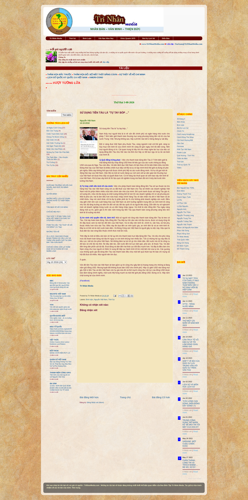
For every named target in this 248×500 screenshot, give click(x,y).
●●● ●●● (49, 83)
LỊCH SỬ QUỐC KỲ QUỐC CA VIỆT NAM (67, 77)
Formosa (180, 146)
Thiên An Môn (182, 158)
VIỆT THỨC (54, 340)
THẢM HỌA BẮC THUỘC (59, 74)
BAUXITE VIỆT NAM (58, 294)
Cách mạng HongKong (185, 134)
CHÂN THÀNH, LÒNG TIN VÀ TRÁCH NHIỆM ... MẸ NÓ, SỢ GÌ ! (190, 463)
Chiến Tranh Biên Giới (54, 134)
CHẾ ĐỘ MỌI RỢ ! (53, 212)
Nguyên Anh (181, 209)
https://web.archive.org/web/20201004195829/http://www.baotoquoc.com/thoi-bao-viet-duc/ (61, 331)
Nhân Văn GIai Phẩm (54, 149)
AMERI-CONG (96, 77)
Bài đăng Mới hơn (89, 397)
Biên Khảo (181, 122)
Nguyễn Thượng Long (185, 215)
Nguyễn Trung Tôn (184, 218)
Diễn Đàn (166, 38)
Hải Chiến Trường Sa (54, 143)
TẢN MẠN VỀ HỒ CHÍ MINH (57, 207)
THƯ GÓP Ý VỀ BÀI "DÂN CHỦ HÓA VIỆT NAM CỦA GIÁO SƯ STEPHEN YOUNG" (58, 218)
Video (179, 168)
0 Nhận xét (187, 294)
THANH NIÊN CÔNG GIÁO (60, 373)
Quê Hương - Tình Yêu (185, 155)
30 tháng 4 (181, 119)
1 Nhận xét (187, 410)
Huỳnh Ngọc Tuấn (184, 197)
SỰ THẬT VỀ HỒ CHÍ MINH (132, 74)
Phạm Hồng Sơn (183, 234)
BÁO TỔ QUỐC (56, 327)
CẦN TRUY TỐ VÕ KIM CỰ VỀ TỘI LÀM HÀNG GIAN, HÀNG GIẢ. (190, 343)
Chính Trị (180, 131)
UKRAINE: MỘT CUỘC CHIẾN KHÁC (189, 443)
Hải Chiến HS (51, 140)
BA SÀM (53, 383)
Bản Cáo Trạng (52, 131)
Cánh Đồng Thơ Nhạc (185, 137)
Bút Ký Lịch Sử (148, 38)
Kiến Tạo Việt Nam (184, 149)
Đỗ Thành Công (183, 249)
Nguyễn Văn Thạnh (184, 224)
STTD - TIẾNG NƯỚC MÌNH (189, 305)
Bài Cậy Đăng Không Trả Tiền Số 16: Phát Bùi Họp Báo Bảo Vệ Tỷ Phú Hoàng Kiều (60, 364)
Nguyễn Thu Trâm (184, 212)
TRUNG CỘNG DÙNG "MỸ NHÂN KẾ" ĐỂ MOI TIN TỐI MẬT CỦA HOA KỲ (191, 423)
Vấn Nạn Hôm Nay (105, 38)
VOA (51, 305)
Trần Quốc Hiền (183, 240)
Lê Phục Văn (182, 203)
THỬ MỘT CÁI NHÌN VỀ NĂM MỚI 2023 (191, 323)
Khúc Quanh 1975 (128, 38)
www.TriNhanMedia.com (152, 44)
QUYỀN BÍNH (51, 194)
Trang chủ (125, 397)
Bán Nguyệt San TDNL (185, 188)
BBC (51, 281)
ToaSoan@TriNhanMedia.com (188, 44)
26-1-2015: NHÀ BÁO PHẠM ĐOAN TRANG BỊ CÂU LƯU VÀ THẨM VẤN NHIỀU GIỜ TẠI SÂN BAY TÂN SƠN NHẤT (58, 239)
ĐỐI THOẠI (54, 351)
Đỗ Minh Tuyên (183, 246)
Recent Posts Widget (195, 478)
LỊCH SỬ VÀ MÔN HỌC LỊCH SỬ (190, 385)
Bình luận (89, 299)
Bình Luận (87, 38)
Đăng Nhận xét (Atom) (95, 402)
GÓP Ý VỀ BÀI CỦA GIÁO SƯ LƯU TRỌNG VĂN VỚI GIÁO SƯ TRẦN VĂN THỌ (191, 365)
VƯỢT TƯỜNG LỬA (66, 82)
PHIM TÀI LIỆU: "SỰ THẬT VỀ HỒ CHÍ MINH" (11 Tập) (59, 226)
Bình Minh (181, 191)
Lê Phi (179, 200)
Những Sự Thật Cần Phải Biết (57, 152)
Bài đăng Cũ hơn (161, 397)
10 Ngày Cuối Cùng (54, 128)
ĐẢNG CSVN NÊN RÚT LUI (60, 353)
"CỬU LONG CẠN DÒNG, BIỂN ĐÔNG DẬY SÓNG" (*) (191, 403)
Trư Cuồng (50, 162)
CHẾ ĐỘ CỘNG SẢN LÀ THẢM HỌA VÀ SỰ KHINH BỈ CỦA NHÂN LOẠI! (58, 249)
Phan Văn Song (183, 230)
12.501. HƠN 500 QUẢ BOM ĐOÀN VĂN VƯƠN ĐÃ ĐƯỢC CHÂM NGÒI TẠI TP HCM (60, 388)
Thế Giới (180, 162)
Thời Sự (72, 38)
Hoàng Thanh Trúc (184, 194)
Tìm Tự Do (50, 165)
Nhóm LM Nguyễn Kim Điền (187, 227)
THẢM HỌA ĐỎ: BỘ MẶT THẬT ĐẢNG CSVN (95, 74)
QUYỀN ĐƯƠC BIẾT (57, 316)
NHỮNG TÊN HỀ (52, 232)
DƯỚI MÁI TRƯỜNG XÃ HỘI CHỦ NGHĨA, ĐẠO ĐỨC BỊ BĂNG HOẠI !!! (59, 187)
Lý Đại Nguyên (182, 206)
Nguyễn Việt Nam (100, 299)
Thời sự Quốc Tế (183, 165)
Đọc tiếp (106, 62)
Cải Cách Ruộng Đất (185, 140)
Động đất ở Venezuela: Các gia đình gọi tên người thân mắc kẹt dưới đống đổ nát (60, 285)
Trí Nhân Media (56, 38)
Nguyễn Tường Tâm (184, 221)
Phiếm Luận (181, 152)
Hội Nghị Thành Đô (53, 146)
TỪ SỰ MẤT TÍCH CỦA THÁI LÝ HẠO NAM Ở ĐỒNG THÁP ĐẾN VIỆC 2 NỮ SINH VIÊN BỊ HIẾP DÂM (191, 284)
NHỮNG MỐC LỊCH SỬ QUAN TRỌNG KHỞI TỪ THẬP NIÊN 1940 (58, 201)
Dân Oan (180, 143)
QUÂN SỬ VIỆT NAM (58, 359)
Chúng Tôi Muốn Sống (55, 137)
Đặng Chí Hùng (183, 243)
